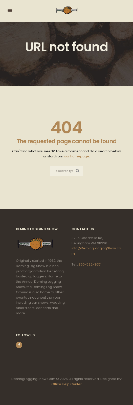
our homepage (76, 156)
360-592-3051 (90, 264)
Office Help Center (66, 384)
